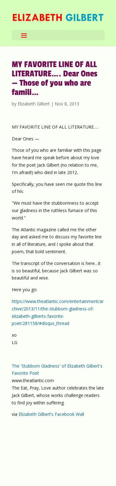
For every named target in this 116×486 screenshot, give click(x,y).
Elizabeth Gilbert (34, 104)
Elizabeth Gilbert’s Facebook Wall (51, 414)
